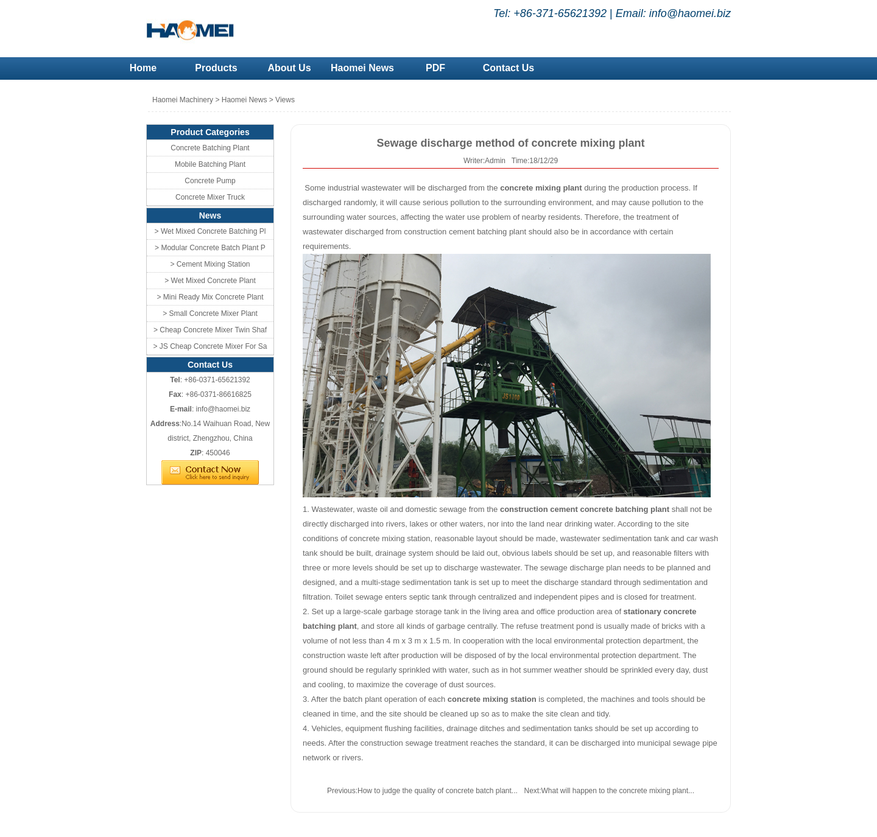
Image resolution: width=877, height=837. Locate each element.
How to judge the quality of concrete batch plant (434, 790)
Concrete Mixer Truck (210, 197)
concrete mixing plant (541, 187)
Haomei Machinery (182, 100)
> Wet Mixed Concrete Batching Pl (210, 231)
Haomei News (362, 68)
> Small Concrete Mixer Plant (210, 313)
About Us (289, 68)
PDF (435, 68)
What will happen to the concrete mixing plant (614, 790)
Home (143, 68)
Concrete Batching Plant (210, 148)
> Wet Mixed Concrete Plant (210, 280)
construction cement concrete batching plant (584, 509)
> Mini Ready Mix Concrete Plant (210, 297)
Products (216, 68)
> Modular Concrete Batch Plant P (210, 247)
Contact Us (508, 68)
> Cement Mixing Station (210, 264)
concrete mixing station (492, 699)
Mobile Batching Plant (210, 164)
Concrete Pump (210, 181)
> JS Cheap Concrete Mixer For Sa (210, 346)
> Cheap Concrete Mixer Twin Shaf (210, 330)
